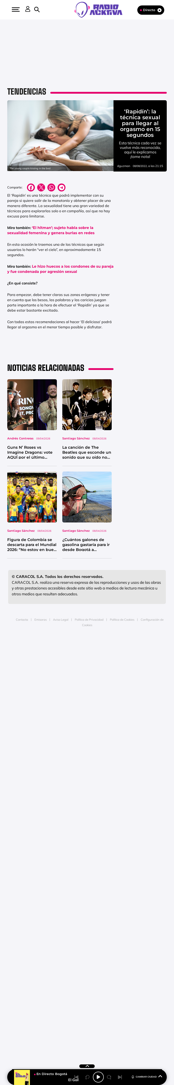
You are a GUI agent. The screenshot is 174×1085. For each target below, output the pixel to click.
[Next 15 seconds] (109, 1077)
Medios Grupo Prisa (87, 655)
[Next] (120, 1077)
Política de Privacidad (89, 619)
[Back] (76, 1077)
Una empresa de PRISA (87, 644)
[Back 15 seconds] (87, 1077)
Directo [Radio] (151, 10)
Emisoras (40, 619)
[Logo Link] (101, 9)
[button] (15, 9)
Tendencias (26, 91)
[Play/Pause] (98, 1077)
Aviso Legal (60, 619)
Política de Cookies (122, 619)
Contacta (22, 619)
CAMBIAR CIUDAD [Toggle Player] (146, 1076)
